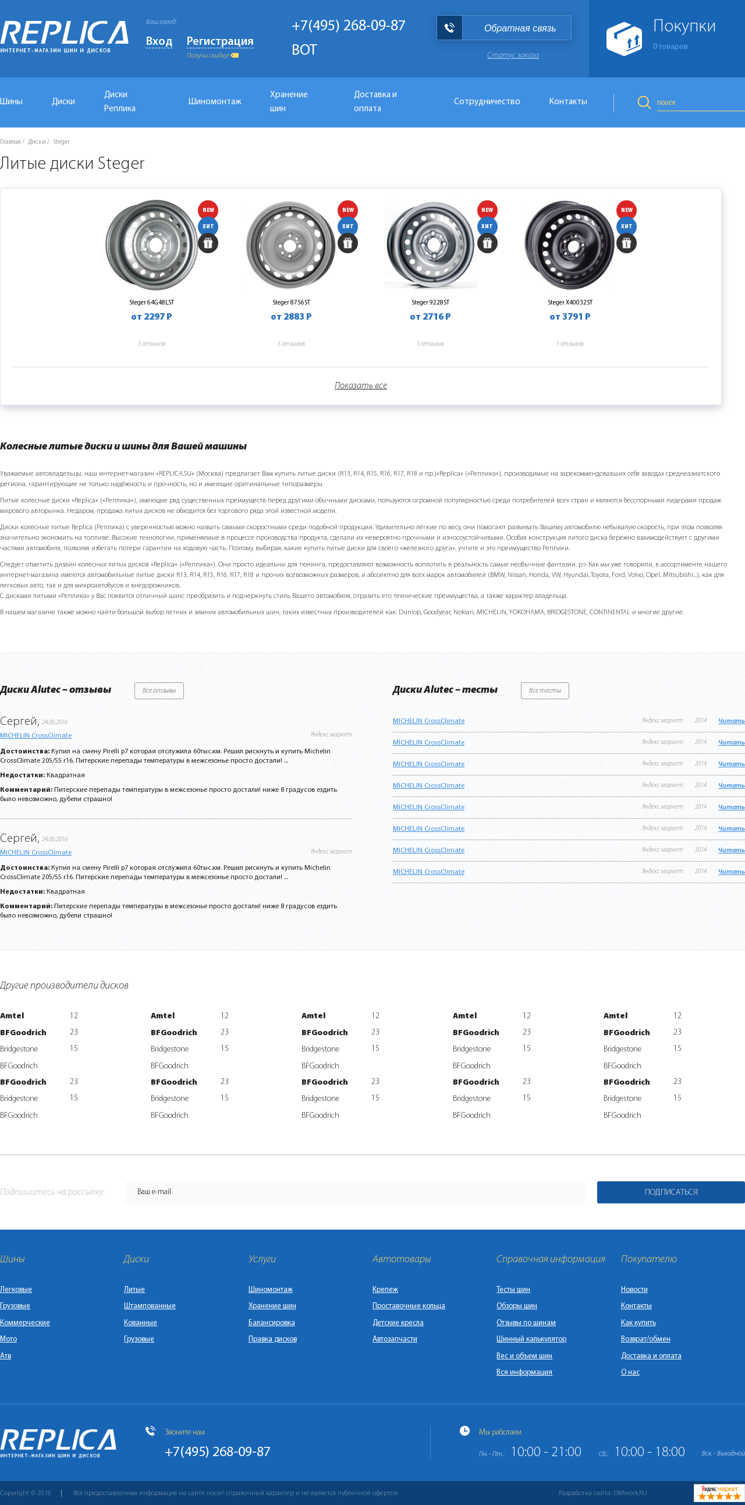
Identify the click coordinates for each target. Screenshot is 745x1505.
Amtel (12, 1016)
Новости (634, 1290)
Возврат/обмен (645, 1339)
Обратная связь (520, 28)
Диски (63, 102)
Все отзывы (159, 691)
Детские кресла (398, 1323)
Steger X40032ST (570, 303)
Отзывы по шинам (526, 1323)
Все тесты (545, 691)
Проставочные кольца (408, 1306)
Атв (5, 1356)
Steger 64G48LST (151, 303)
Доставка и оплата (375, 102)
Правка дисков (273, 1339)
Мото (8, 1339)
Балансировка (272, 1323)
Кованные (140, 1323)
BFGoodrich (23, 1033)
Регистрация (220, 42)
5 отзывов (151, 344)
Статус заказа (513, 55)
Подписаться (671, 1192)
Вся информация (524, 1372)
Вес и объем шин (524, 1356)
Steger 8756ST (291, 303)
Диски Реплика (120, 102)
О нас (630, 1372)
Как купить (638, 1323)
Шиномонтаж (215, 102)
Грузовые (15, 1306)
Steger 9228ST (430, 303)
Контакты (568, 102)
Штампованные (150, 1306)
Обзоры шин (516, 1306)
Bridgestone (19, 1049)
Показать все (361, 386)
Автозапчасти (394, 1339)
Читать (731, 721)
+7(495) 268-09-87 (349, 26)
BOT (304, 51)
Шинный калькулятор (531, 1339)
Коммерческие (25, 1323)
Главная (10, 142)
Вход (159, 42)
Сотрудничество (487, 102)
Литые (134, 1290)
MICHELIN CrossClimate (36, 735)
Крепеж (385, 1290)
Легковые (16, 1290)
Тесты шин (513, 1290)
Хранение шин (289, 102)
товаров (670, 47)
